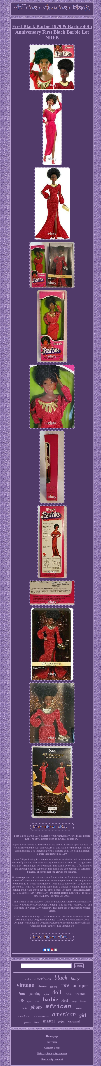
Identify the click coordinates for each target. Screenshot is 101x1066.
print (61, 1021)
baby (75, 978)
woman (81, 993)
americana (24, 1016)
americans (42, 978)
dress (36, 1022)
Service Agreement (52, 1059)
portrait (27, 1022)
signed (29, 1001)
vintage (25, 985)
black (61, 977)
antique (80, 985)
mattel (49, 1021)
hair (22, 993)
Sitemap (52, 1041)
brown (78, 1008)
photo (36, 1007)
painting (35, 993)
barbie (50, 999)
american (64, 1014)
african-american (41, 1016)
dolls (24, 1008)
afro (46, 994)
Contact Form (52, 1047)
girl (82, 1015)
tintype (83, 1001)
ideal (64, 1000)
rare (64, 985)
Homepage (52, 1036)
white (28, 979)
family (74, 1001)
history (42, 986)
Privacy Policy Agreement (52, 1053)
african (58, 1006)
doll (56, 992)
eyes (37, 1001)
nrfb (21, 1000)
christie (68, 994)
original (74, 1021)
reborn (53, 986)
